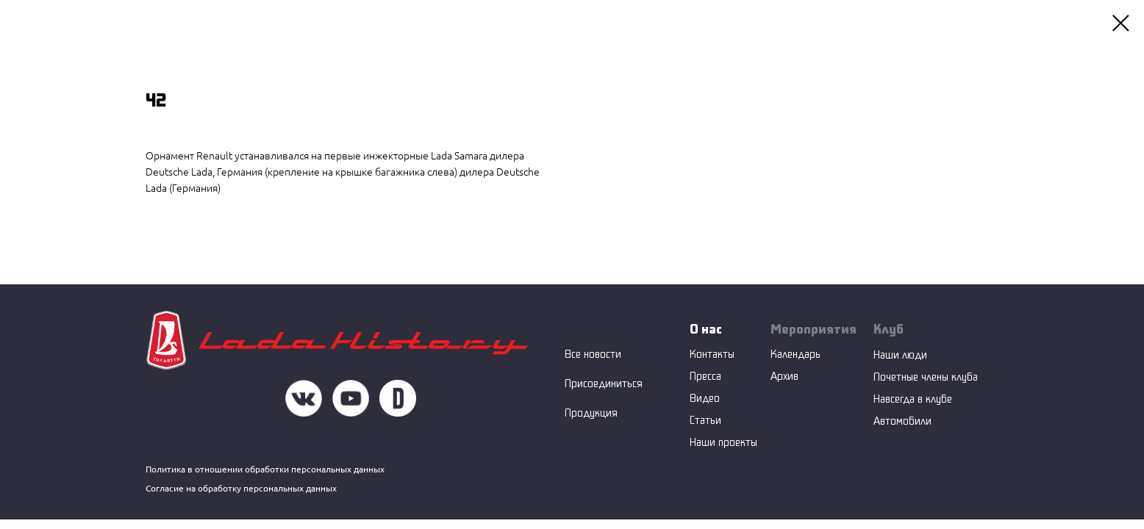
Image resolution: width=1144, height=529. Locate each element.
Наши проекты (723, 442)
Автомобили (902, 421)
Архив (784, 376)
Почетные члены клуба (925, 377)
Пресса (705, 376)
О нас (706, 328)
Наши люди (900, 354)
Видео (705, 398)
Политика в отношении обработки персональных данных (265, 469)
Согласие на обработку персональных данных (241, 488)
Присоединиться (604, 383)
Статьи (705, 420)
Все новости (593, 354)
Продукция (591, 413)
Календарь (796, 354)
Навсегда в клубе (912, 399)
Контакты (712, 354)
